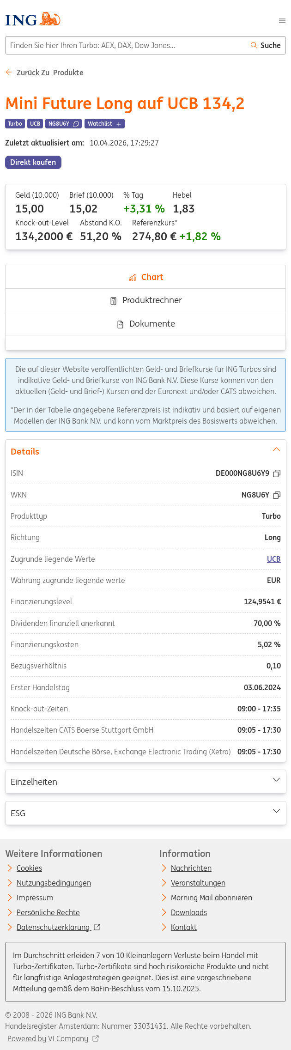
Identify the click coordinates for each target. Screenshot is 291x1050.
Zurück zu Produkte (44, 72)
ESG (145, 812)
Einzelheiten (145, 781)
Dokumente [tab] (145, 323)
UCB (274, 558)
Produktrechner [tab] (145, 299)
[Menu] (282, 19)
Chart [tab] (146, 276)
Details (145, 450)
